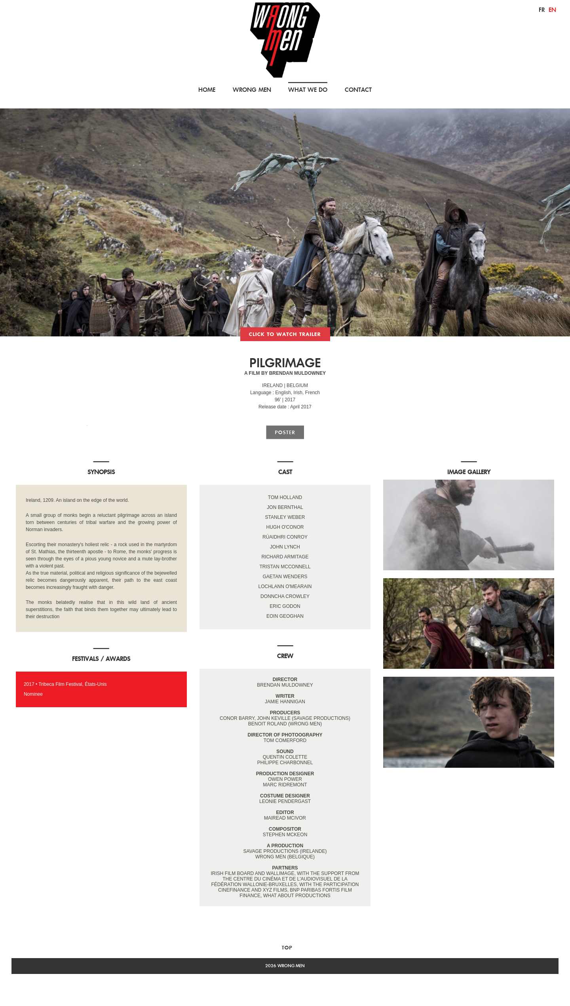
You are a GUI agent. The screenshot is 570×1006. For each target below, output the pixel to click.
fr (542, 9)
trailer (285, 334)
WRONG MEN (252, 89)
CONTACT (358, 89)
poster (285, 432)
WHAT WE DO (307, 89)
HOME (206, 89)
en (552, 9)
